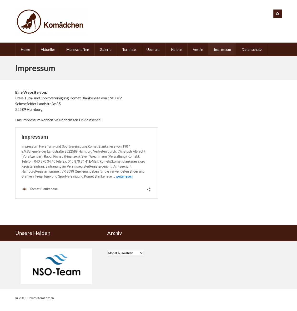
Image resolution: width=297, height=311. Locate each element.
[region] (56, 266)
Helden (176, 49)
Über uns (153, 49)
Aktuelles (48, 49)
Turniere (129, 49)
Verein (198, 49)
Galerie (105, 49)
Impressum (222, 49)
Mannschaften (77, 49)
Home (25, 49)
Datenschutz (252, 49)
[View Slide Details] (56, 266)
